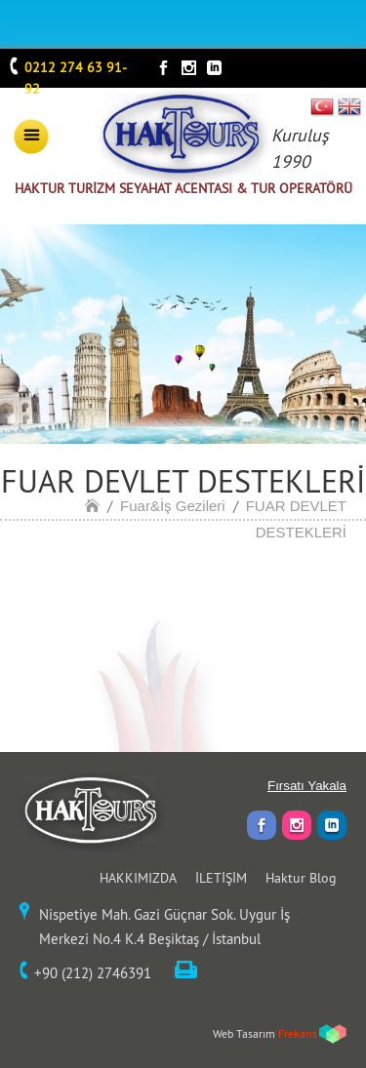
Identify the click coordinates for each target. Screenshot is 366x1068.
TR (322, 106)
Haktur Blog (301, 878)
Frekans (297, 1033)
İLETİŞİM (221, 878)
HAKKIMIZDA (138, 878)
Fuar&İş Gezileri (172, 505)
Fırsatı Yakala (306, 785)
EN (349, 106)
